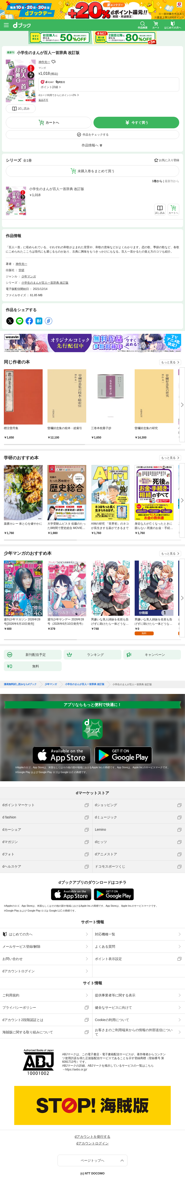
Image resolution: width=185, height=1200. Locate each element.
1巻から (157, 181)
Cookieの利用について (112, 1020)
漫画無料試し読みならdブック (20, 684)
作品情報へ (90, 145)
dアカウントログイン (18, 971)
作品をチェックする (96, 134)
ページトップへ (92, 1160)
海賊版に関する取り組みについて (27, 1032)
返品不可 (43, 100)
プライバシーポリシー (19, 1007)
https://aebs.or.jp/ (76, 1069)
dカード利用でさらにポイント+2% (57, 95)
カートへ (52, 122)
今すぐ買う (140, 122)
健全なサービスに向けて (113, 1007)
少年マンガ (28, 276)
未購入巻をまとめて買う (96, 171)
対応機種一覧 (105, 934)
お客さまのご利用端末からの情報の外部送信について (133, 1032)
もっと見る (168, 362)
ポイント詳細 (49, 87)
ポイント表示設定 (108, 959)
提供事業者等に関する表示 (115, 995)
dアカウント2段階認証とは (22, 1020)
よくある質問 (105, 946)
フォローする (53, 61)
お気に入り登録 (169, 160)
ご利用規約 (10, 995)
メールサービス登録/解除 (21, 946)
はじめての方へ (17, 934)
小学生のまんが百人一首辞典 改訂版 (56, 189)
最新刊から (172, 181)
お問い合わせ (12, 959)
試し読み (24, 108)
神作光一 (44, 62)
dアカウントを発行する (92, 1136)
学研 (21, 270)
